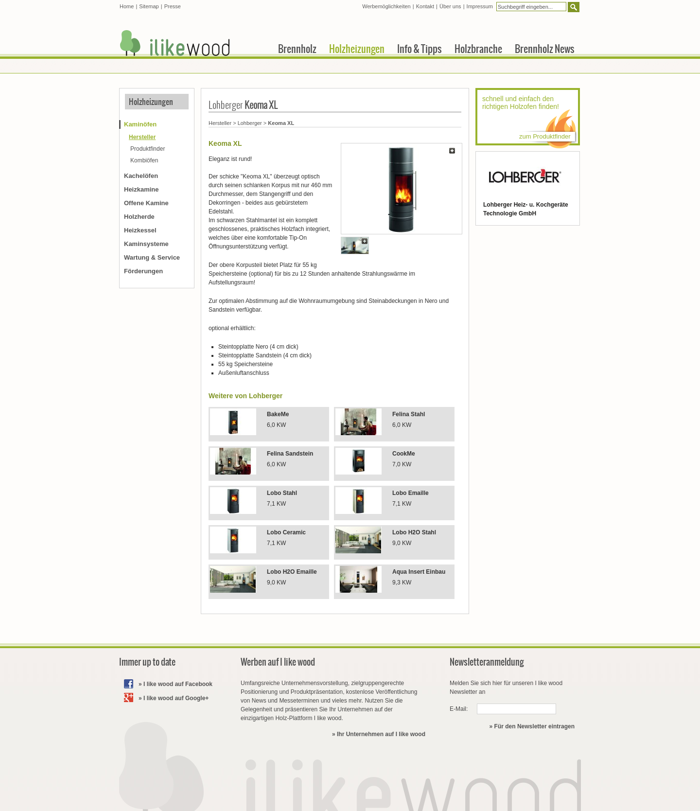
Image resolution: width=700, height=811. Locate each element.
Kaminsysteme (146, 243)
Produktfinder (147, 148)
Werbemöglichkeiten (386, 6)
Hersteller (220, 123)
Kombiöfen (144, 160)
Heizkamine (141, 189)
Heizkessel (140, 230)
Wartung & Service (152, 257)
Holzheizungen (151, 101)
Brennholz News (545, 48)
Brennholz (297, 48)
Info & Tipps (419, 48)
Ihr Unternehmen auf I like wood (381, 734)
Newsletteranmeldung (487, 662)
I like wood (175, 43)
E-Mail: (459, 708)
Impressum (480, 6)
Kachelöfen (141, 175)
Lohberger (250, 123)
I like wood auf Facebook (177, 684)
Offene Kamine (146, 203)
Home (127, 6)
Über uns (450, 6)
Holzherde (139, 216)
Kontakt (425, 6)
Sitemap (148, 6)
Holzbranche (478, 48)
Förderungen (143, 271)
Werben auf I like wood (278, 662)
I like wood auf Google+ (176, 698)
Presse (172, 6)
